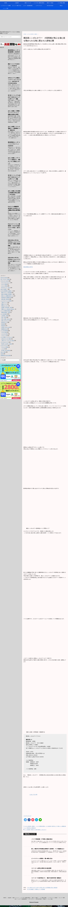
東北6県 (3, 324)
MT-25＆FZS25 (50, 5)
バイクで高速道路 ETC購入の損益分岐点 (41, 839)
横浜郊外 (3, 325)
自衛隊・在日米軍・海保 (6, 307)
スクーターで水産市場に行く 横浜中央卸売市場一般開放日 (46, 878)
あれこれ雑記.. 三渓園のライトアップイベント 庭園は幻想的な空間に (14, 112)
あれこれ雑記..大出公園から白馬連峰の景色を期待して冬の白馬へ (14, 192)
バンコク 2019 (4, 333)
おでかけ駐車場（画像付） (30, 826)
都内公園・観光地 (5, 299)
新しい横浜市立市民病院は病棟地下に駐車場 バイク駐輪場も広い (48, 848)
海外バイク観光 (50, 2)
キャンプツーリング (5, 282)
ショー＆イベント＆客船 (6, 5)
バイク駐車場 (27, 829)
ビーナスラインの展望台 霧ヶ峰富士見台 (41, 858)
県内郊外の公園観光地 (31, 827)
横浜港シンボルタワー (41, 829)
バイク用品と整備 (61, 2)
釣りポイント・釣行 (5, 287)
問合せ (61, 5)
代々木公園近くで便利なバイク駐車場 (36, 889)
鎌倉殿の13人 (4, 329)
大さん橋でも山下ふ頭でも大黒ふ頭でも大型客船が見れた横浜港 (42, 887)
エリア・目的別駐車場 (27, 5)
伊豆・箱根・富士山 (5, 319)
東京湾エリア (54, 826)
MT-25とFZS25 (4, 277)
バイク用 (3, 348)
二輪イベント (4, 302)
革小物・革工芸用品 (5, 350)
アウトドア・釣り (4, 281)
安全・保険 (3, 352)
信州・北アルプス (5, 320)
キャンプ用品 (4, 286)
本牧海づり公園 (34, 829)
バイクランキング (27, 815)
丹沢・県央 (3, 317)
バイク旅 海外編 (4, 330)
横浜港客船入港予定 (28, 266)
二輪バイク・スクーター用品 (7, 340)
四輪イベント (4, 304)
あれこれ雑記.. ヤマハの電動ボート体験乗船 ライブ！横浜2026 (14, 128)
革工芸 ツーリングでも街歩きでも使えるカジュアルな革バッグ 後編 (14, 97)
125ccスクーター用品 (6, 338)
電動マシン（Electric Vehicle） (8, 309)
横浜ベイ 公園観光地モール (7, 295)
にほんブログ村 (30, 794)
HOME (5, 2)
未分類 (2, 353)
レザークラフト (39, 5)
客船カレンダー (4, 305)
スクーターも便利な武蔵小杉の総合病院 (41, 868)
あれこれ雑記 (4, 289)
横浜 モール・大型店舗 (6, 292)
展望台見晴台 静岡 (5, 312)
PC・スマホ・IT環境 (5, 279)
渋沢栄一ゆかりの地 (5, 327)
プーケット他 (4, 335)
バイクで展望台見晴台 (40, 826)
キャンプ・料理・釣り (16, 5)
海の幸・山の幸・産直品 (6, 343)
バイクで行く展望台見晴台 (39, 2)
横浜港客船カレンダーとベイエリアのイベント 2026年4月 (14, 144)
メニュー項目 (5, 8)
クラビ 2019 (4, 332)
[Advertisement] (34, 20)
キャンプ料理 (4, 284)
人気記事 (17, 2)
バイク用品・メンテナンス (6, 337)
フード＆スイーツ (4, 342)
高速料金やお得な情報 (5, 355)
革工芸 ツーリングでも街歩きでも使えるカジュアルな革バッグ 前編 (14, 177)
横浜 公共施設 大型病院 (7, 294)
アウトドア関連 (4, 347)
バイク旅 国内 (48, 826)
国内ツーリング (28, 2)
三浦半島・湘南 (4, 315)
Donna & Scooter (34, 902)
